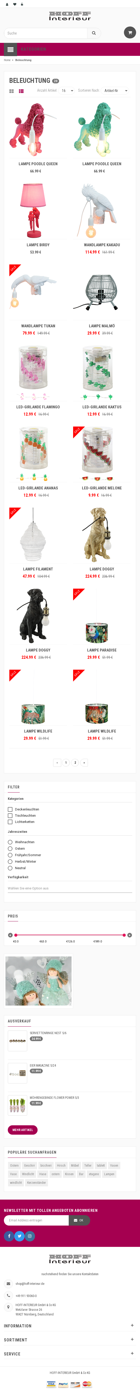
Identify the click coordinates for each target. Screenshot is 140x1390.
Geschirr (29, 1165)
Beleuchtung (23, 60)
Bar (81, 1174)
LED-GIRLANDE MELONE (102, 488)
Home (7, 60)
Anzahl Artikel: (47, 90)
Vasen (114, 1165)
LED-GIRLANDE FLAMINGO (38, 407)
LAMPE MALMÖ (102, 326)
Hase (42, 1174)
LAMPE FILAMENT (38, 569)
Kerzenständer (36, 1183)
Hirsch (61, 1165)
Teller (88, 1165)
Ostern (14, 1165)
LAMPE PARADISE (102, 650)
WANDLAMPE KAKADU (102, 245)
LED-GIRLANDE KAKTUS (102, 407)
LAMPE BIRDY (38, 245)
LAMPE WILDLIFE (38, 731)
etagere (94, 1174)
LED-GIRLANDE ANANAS (38, 488)
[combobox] (33, 888)
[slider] (15, 935)
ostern (56, 1174)
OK (81, 1220)
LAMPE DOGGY (102, 569)
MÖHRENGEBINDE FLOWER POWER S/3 (54, 1098)
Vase (13, 1174)
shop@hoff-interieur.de (30, 1284)
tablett (101, 1165)
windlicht (16, 1183)
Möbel (75, 1165)
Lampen (109, 1174)
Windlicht (28, 1174)
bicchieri (46, 1165)
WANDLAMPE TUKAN (38, 326)
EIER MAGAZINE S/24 (43, 1065)
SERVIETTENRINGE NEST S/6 (48, 1033)
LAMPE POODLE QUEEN (38, 164)
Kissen (69, 1174)
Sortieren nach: (89, 90)
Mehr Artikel (22, 1130)
